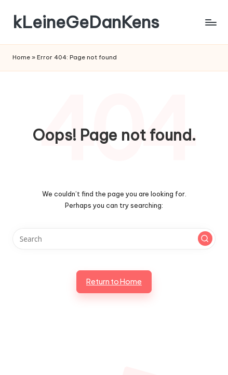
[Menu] (210, 22)
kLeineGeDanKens (85, 22)
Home (21, 57)
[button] (205, 238)
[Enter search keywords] (114, 239)
